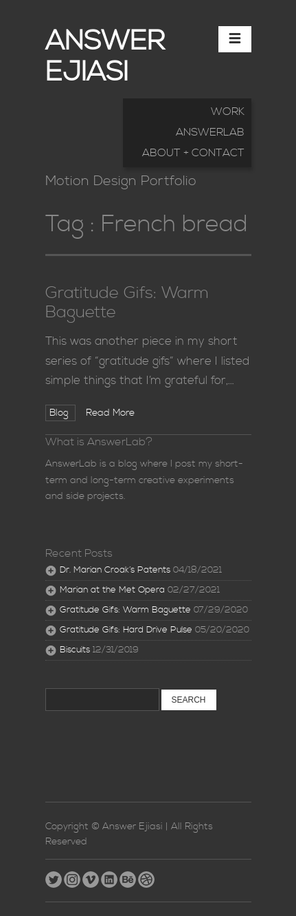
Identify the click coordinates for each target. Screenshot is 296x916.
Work (227, 111)
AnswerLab (210, 132)
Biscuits (75, 650)
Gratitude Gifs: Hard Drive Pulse (126, 630)
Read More (110, 413)
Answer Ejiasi (105, 57)
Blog (60, 413)
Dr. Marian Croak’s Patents (115, 570)
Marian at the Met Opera (112, 590)
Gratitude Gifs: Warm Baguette (127, 303)
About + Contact (193, 153)
